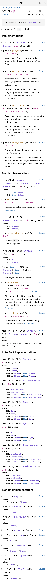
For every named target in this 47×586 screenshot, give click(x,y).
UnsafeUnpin (30, 444)
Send (25, 402)
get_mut (16, 71)
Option (19, 291)
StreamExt (20, 545)
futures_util (7, 7)
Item (14, 192)
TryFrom (23, 555)
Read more (10, 209)
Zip (21, 3)
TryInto (23, 569)
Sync (25, 423)
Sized (23, 502)
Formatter (9, 202)
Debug (20, 179)
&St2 (14, 53)
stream (16, 7)
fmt (9, 199)
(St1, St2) (9, 145)
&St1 (7, 53)
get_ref (16, 50)
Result (29, 202)
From (17, 530)
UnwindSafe (29, 466)
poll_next (12, 282)
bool (5, 236)
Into (21, 535)
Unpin (23, 334)
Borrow (18, 506)
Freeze (27, 359)
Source (5, 14)
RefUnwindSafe (31, 380)
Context (24, 288)
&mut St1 (12, 74)
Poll (12, 291)
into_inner (18, 142)
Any (16, 496)
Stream (32, 22)
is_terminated (15, 233)
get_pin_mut (19, 105)
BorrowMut (20, 516)
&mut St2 (25, 74)
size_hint (12, 313)
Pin (5, 108)
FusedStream (10, 220)
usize (8, 316)
